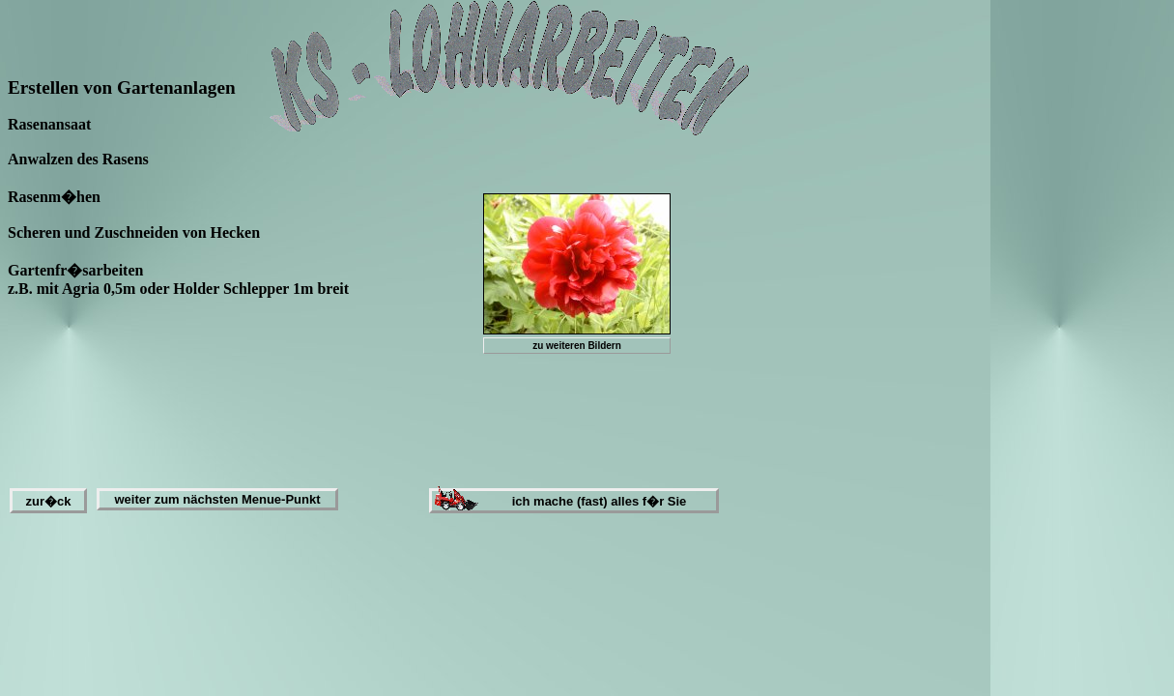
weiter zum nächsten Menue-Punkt (217, 499)
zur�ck (49, 501)
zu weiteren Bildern (576, 345)
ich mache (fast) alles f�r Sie (599, 501)
